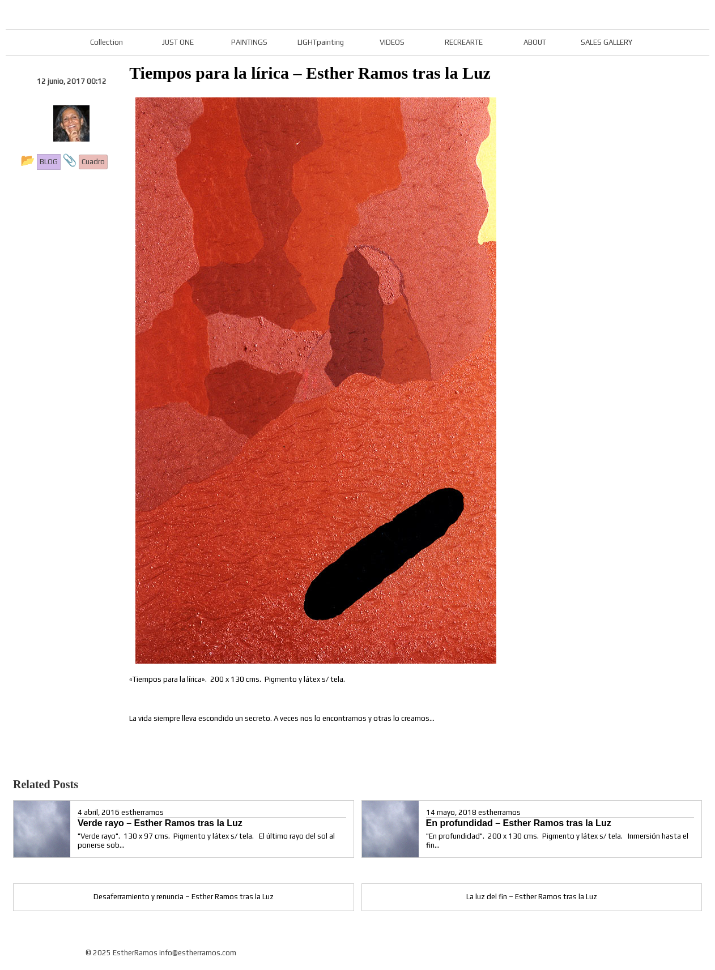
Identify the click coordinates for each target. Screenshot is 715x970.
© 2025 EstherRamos (122, 952)
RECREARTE (464, 42)
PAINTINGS (249, 42)
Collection (106, 42)
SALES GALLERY (606, 42)
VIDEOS (392, 42)
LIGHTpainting (320, 42)
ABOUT (535, 42)
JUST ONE (178, 42)
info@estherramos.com (197, 952)
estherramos (142, 812)
